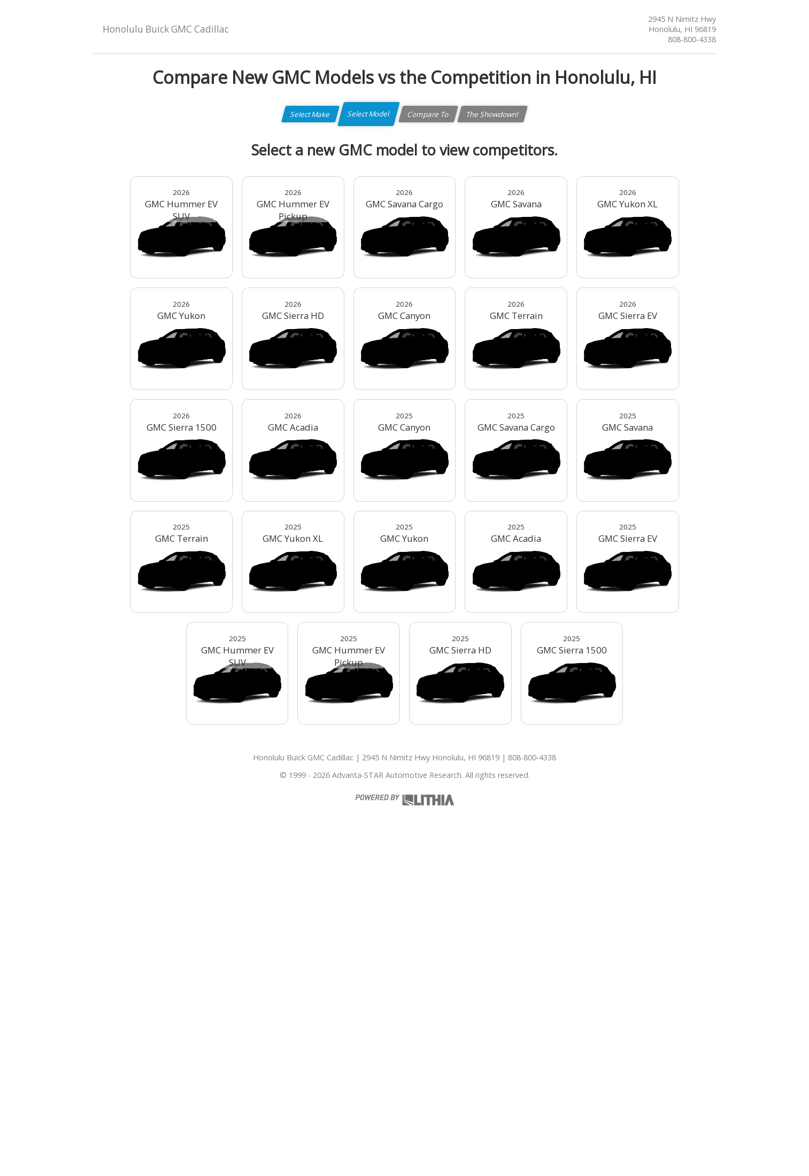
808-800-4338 (692, 39)
